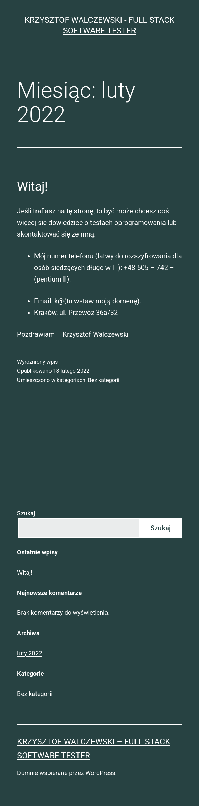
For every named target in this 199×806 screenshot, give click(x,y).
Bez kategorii (103, 380)
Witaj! (32, 187)
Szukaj (26, 513)
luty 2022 (29, 653)
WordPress (100, 772)
